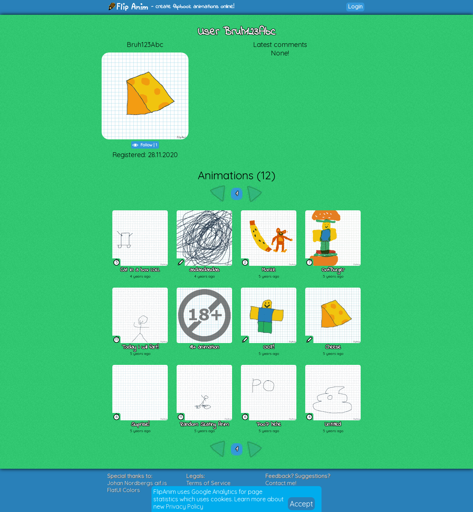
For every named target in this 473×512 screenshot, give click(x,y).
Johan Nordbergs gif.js (137, 482)
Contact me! (280, 482)
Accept (301, 503)
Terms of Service (208, 482)
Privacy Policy (184, 506)
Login (355, 6)
